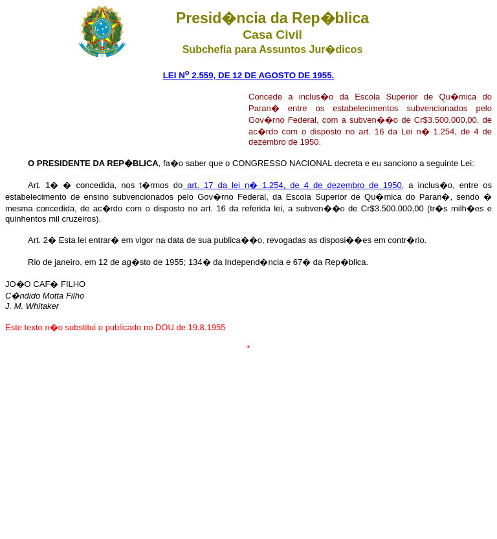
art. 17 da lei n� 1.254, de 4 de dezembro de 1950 (291, 185)
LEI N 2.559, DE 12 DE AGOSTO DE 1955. (249, 75)
